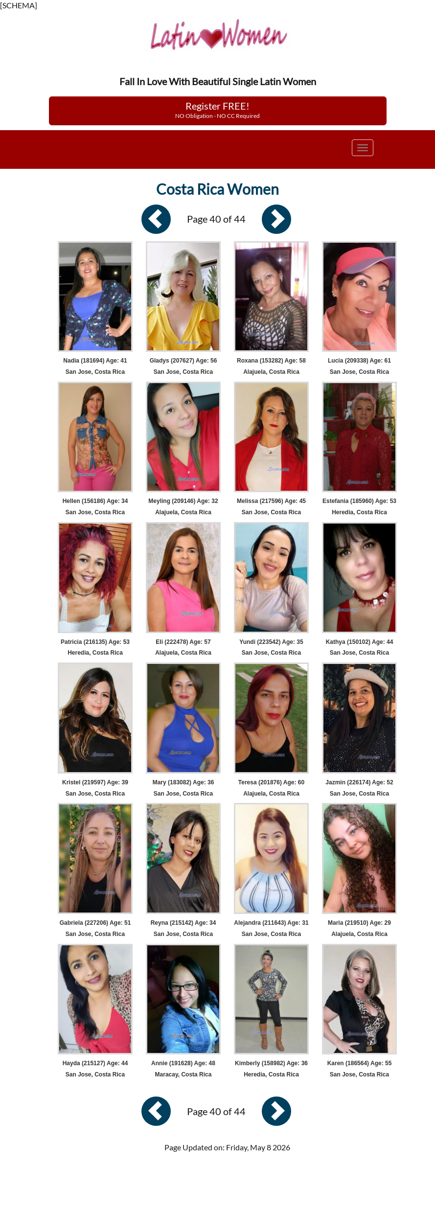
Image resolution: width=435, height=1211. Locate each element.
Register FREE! (217, 109)
